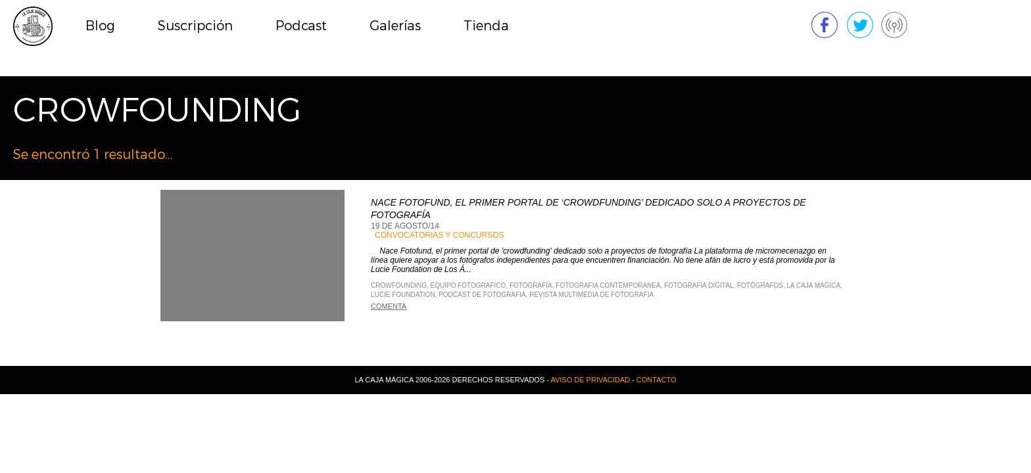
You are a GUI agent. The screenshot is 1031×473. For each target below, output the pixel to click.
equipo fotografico (468, 285)
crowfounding (399, 285)
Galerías (395, 26)
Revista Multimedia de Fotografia (591, 294)
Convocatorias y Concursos (439, 235)
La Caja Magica (814, 285)
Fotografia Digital (698, 285)
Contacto (656, 380)
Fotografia (531, 285)
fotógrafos (760, 285)
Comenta (388, 306)
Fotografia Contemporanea (608, 285)
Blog (100, 26)
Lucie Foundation (403, 294)
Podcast (301, 26)
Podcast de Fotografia (482, 294)
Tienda (486, 26)
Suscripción (195, 26)
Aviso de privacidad (590, 380)
